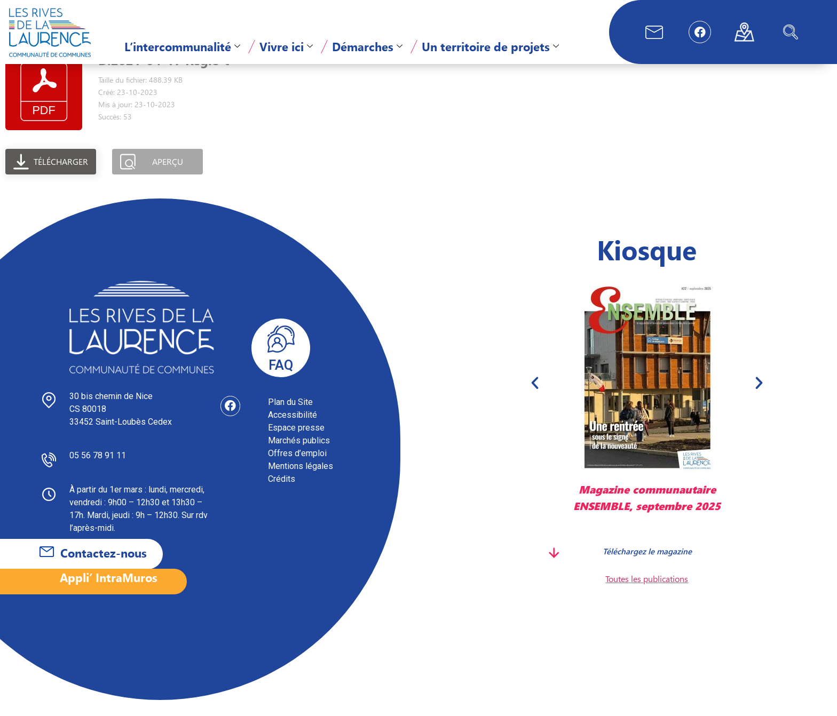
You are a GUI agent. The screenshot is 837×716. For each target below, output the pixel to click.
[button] (535, 399)
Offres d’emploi (297, 469)
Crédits (281, 495)
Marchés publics (299, 456)
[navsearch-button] (790, 32)
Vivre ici (286, 46)
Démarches (367, 46)
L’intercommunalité (182, 46)
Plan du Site (290, 418)
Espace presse (296, 444)
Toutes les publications (646, 594)
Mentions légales (300, 482)
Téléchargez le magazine (646, 566)
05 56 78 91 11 (97, 471)
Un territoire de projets (490, 46)
